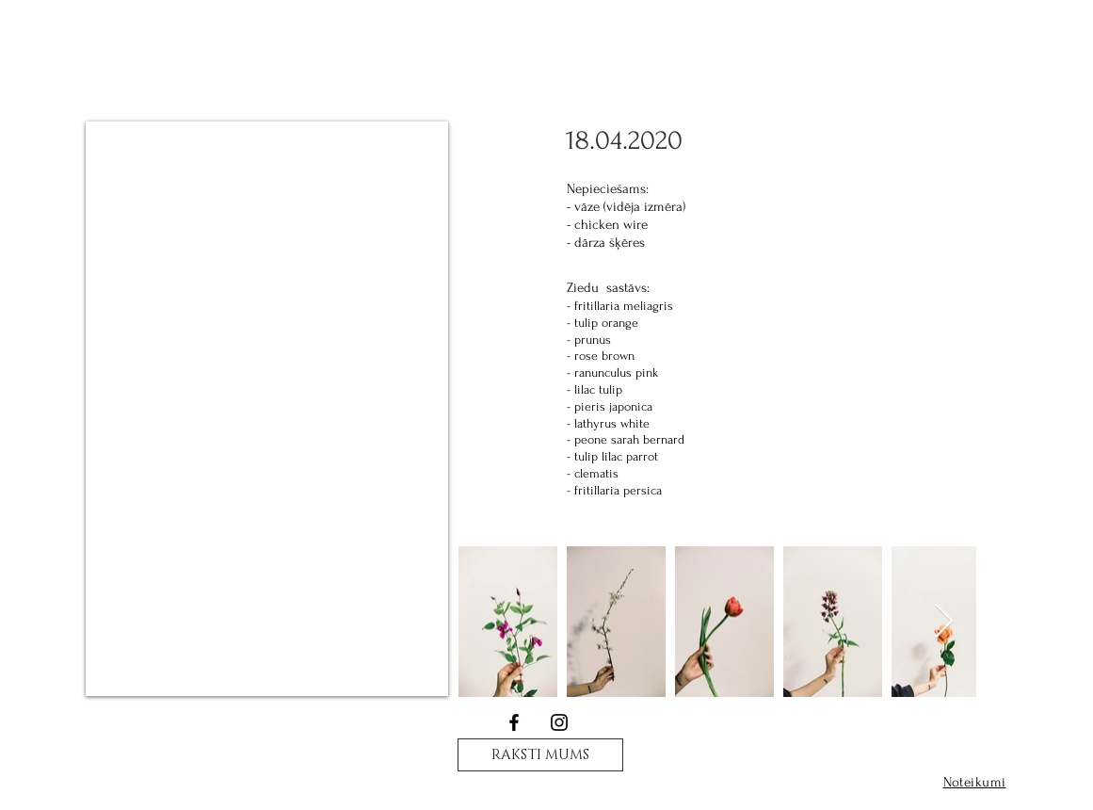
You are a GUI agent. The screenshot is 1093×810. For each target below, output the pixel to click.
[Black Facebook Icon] (514, 722)
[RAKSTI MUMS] (540, 754)
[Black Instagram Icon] (559, 722)
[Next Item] (944, 622)
